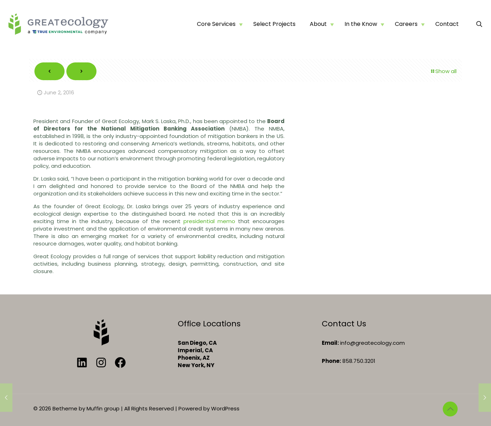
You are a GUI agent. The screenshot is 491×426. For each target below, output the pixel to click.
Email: (330, 343)
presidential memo (209, 221)
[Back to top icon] (450, 409)
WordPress (225, 408)
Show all (443, 71)
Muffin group (103, 408)
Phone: (331, 361)
